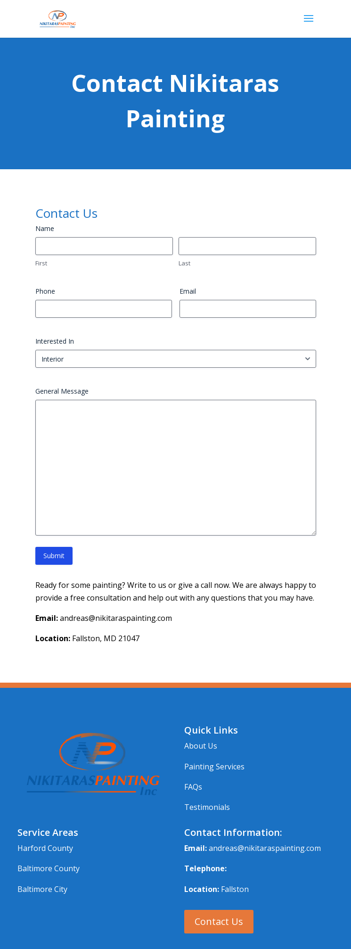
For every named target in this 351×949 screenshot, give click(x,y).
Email (188, 291)
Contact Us (219, 921)
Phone (45, 291)
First (41, 263)
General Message (62, 391)
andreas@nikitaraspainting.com (265, 848)
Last (184, 263)
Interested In (54, 341)
